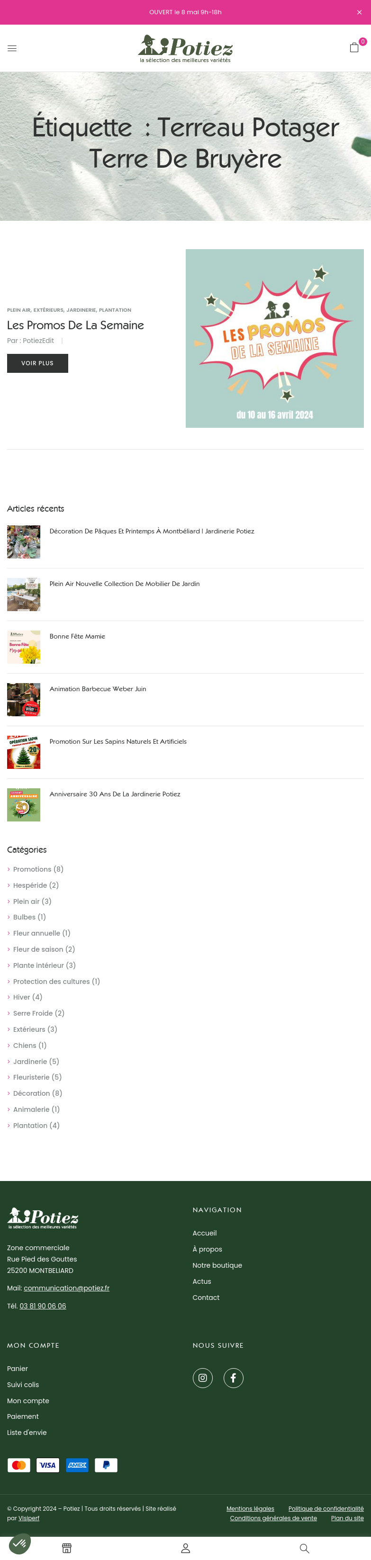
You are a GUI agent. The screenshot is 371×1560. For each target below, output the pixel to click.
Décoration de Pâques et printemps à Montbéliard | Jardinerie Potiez (152, 531)
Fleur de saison (38, 949)
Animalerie (31, 1109)
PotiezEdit (38, 340)
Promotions (32, 869)
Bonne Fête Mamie (77, 636)
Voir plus (37, 363)
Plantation (30, 1125)
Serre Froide (33, 1013)
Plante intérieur (38, 965)
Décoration (31, 1093)
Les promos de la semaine (75, 325)
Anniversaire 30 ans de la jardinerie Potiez (115, 794)
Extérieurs (29, 1029)
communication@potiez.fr (66, 1288)
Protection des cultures (51, 981)
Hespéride (30, 885)
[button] (354, 47)
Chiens (24, 1045)
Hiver (21, 997)
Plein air (26, 901)
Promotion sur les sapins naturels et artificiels (118, 742)
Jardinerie (30, 1061)
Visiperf (28, 1518)
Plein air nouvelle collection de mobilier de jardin (125, 584)
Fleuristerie (31, 1077)
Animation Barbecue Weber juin (98, 689)
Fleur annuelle (36, 933)
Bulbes (24, 917)
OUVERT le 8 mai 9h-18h (185, 12)
